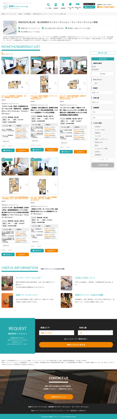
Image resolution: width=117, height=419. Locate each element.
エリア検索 (48, 8)
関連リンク (34, 410)
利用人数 (83, 327)
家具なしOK (98, 142)
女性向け (98, 126)
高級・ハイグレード (101, 138)
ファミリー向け (100, 129)
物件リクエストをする (76, 344)
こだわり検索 (70, 8)
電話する (23, 150)
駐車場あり (98, 154)
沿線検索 (55, 8)
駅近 (96, 145)
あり (96, 83)
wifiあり (97, 151)
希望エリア (45, 327)
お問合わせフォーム (58, 397)
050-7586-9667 (107, 6)
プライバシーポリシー (58, 410)
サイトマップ (44, 410)
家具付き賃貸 (78, 8)
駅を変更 (102, 73)
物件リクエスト (89, 7)
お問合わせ (8, 150)
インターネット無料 (101, 148)
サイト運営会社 (72, 410)
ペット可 (98, 135)
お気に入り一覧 (90, 4)
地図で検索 (103, 52)
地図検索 (63, 8)
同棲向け (98, 132)
